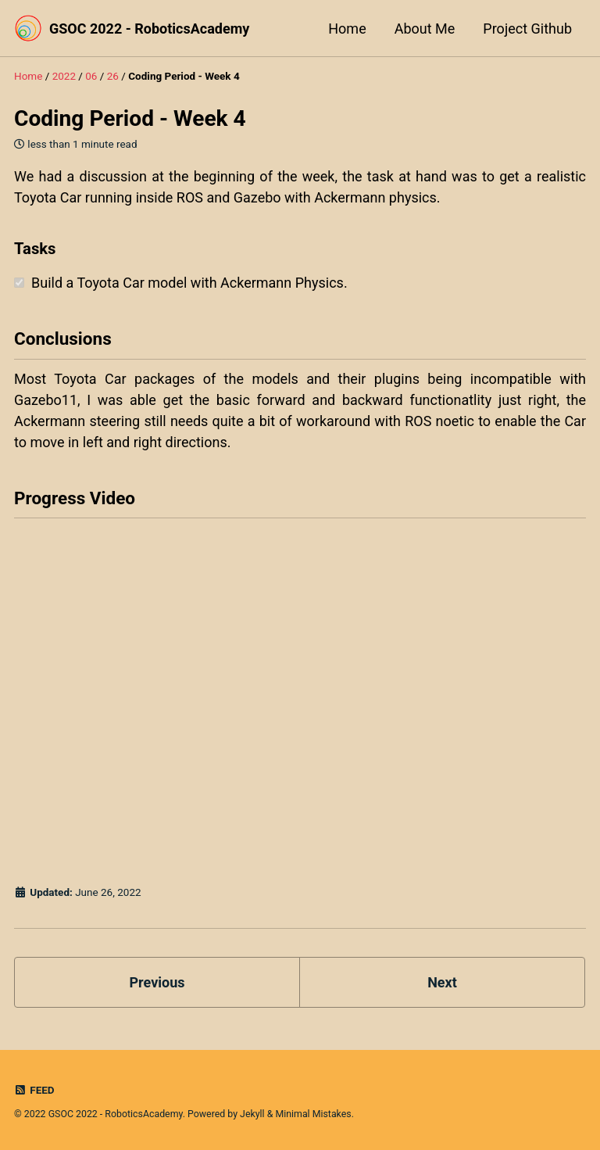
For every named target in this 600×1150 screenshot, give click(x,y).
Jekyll (252, 1114)
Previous (157, 982)
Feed (34, 1090)
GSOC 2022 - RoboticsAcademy (149, 28)
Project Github (527, 28)
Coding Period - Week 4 (130, 118)
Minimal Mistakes (313, 1114)
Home (347, 28)
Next (442, 982)
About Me (425, 28)
